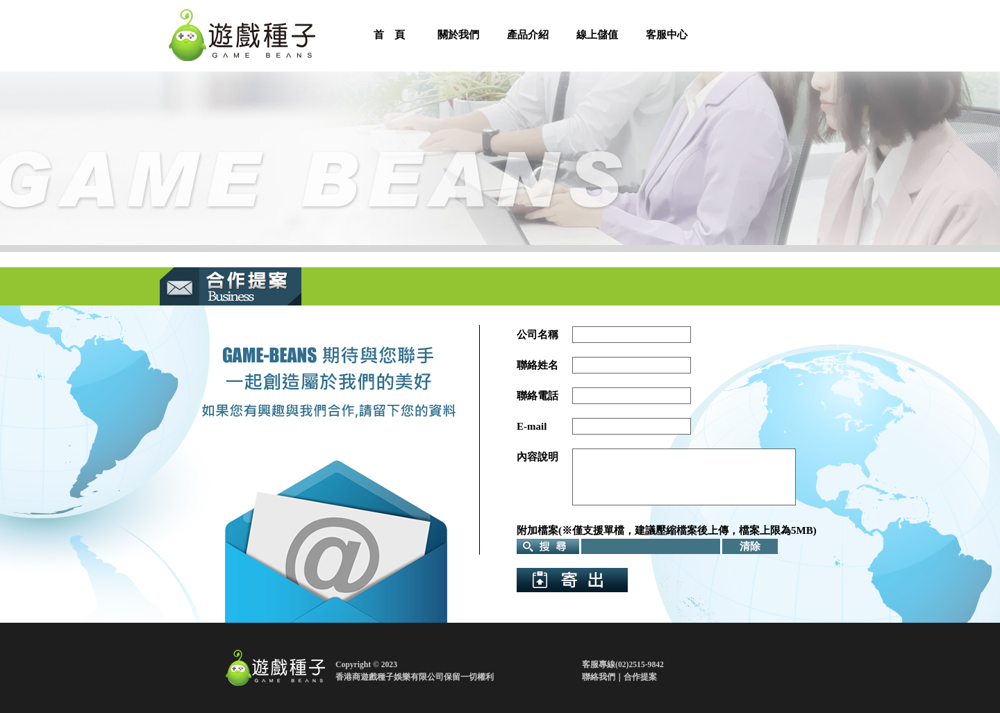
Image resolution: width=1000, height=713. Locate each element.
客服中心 (667, 34)
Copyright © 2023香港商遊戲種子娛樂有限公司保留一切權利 (414, 671)
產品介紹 (528, 34)
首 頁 (389, 34)
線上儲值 (597, 34)
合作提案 (640, 677)
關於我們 (458, 34)
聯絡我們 (598, 677)
